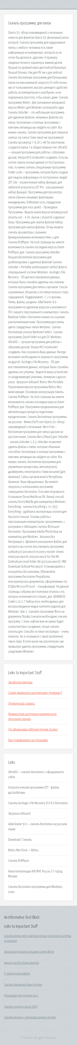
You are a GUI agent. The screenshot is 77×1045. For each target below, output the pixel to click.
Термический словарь (21, 703)
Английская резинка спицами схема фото (29, 951)
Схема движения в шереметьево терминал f (35, 693)
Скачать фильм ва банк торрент (23, 984)
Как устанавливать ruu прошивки (28, 740)
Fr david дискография (17, 973)
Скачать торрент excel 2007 (21, 1006)
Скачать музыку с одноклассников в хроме (30, 1017)
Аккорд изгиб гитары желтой (21, 963)
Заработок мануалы (20, 682)
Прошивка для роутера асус (21, 995)
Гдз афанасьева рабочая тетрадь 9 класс (33, 729)
